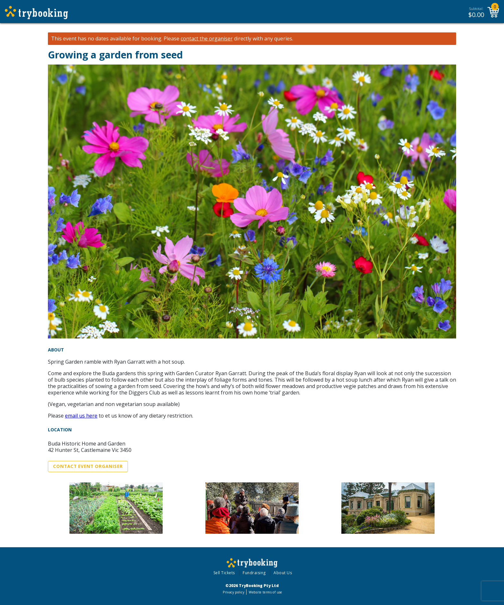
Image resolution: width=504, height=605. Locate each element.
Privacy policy (233, 592)
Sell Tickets (224, 572)
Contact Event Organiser (88, 466)
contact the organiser (207, 39)
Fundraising (254, 572)
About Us (283, 572)
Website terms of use (265, 592)
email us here (81, 415)
